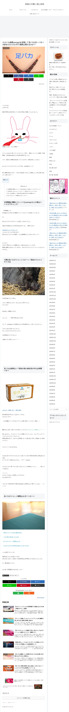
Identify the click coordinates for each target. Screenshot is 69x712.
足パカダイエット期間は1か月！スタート (18, 192)
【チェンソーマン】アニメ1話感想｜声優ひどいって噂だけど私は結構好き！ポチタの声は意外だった (58, 104)
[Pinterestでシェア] (34, 75)
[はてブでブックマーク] (20, 75)
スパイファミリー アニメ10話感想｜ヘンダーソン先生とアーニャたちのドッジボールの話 (58, 113)
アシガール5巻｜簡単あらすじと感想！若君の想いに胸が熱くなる (58, 81)
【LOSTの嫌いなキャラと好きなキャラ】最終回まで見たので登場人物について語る (58, 215)
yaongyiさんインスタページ (9, 226)
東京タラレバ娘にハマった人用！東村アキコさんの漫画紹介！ (57, 89)
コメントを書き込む (24, 696)
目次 (21, 182)
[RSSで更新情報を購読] (25, 589)
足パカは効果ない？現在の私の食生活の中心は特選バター (22, 190)
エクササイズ (6, 572)
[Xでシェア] (5, 75)
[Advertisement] (34, 26)
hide (7, 176)
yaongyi (12, 572)
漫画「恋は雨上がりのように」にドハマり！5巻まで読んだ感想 (58, 96)
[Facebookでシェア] (13, 75)
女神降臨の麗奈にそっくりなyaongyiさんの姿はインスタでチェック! (24, 185)
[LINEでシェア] (27, 75)
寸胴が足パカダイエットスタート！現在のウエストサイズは (22, 187)
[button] (41, 75)
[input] (58, 409)
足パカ (17, 572)
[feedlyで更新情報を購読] (22, 589)
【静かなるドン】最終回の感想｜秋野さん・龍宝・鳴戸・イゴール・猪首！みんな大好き (58, 205)
